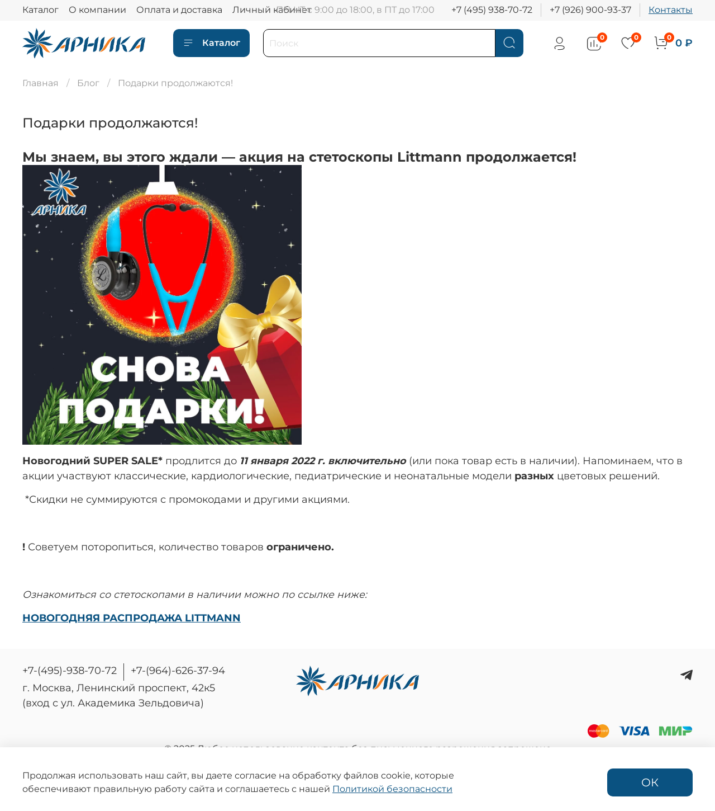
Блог (88, 83)
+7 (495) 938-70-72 (491, 9)
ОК (650, 782)
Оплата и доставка (179, 9)
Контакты (671, 9)
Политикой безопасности (392, 789)
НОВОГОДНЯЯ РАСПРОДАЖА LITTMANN (131, 618)
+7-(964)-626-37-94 (178, 670)
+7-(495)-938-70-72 (69, 670)
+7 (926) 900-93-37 (590, 9)
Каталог (40, 9)
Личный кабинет (272, 9)
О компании (97, 9)
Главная (40, 83)
